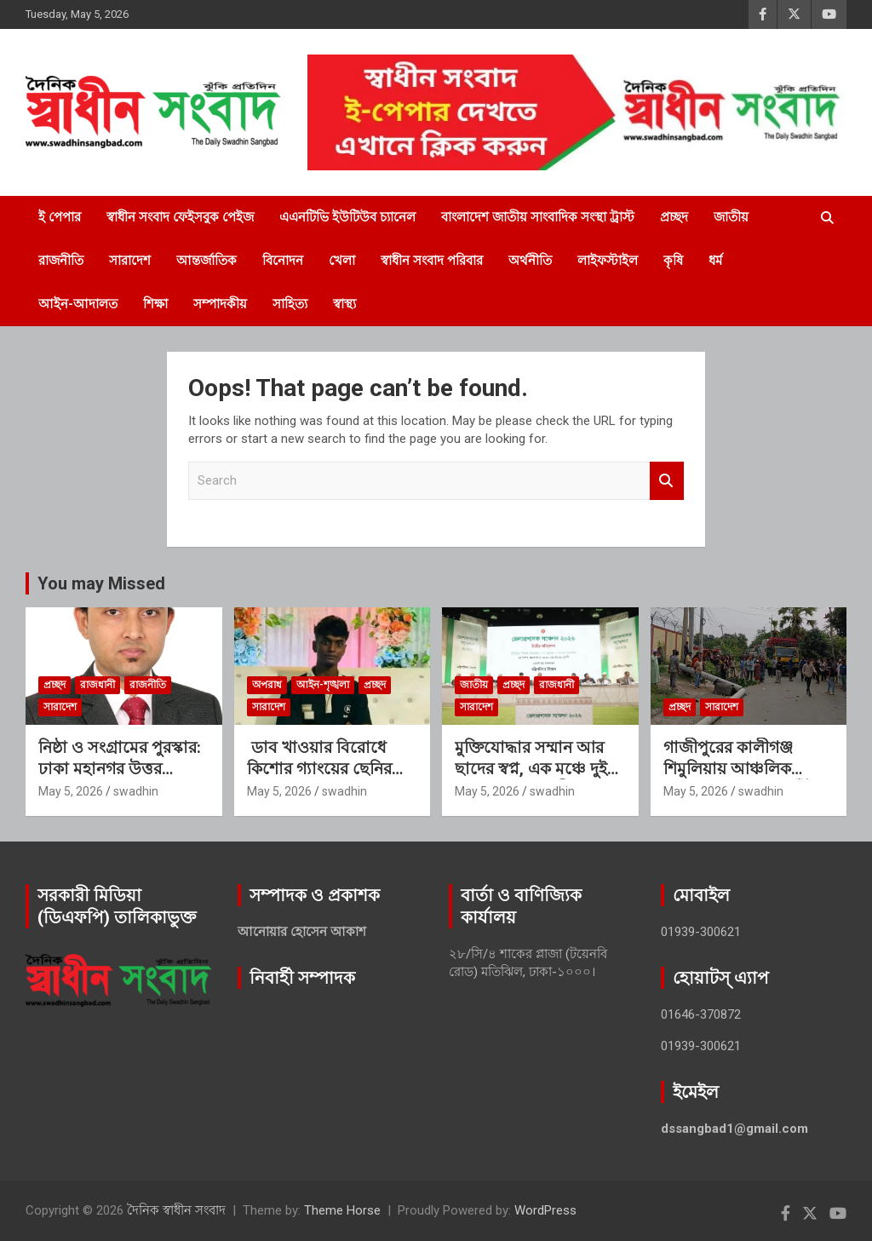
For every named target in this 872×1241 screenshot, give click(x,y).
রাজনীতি (60, 260)
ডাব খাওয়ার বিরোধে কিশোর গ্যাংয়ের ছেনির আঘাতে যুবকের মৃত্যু (319, 768)
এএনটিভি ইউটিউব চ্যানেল (347, 217)
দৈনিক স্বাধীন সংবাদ (176, 1210)
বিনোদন (282, 260)
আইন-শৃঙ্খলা (322, 685)
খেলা (342, 260)
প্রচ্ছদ (674, 217)
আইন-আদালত (78, 304)
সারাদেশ (130, 260)
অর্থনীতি (530, 260)
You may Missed (101, 583)
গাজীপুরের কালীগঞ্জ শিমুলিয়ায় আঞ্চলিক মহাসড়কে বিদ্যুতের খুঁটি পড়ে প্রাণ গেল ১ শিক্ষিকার (747, 779)
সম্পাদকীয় (220, 304)
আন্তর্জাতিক (206, 260)
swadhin (135, 791)
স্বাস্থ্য (344, 304)
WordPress (545, 1210)
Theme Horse (342, 1210)
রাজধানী (97, 685)
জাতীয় (731, 217)
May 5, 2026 (70, 791)
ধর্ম (715, 260)
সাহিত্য (289, 304)
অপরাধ (267, 685)
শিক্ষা (155, 304)
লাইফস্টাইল (607, 260)
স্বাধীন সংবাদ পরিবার (432, 260)
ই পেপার (59, 217)
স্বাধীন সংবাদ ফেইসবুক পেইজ (180, 217)
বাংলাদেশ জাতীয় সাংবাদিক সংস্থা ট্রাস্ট (537, 217)
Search (667, 481)
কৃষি (673, 260)
